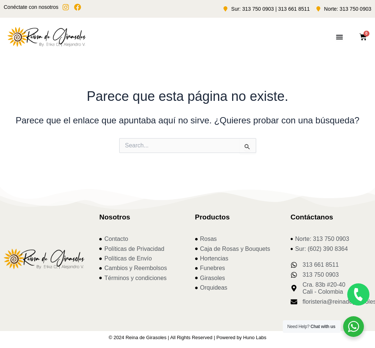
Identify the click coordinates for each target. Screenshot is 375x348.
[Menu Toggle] (339, 37)
